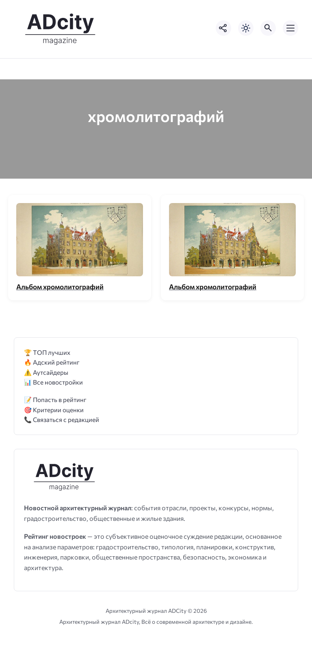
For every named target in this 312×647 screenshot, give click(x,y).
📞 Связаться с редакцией (61, 419)
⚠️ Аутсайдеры (46, 372)
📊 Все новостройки (53, 382)
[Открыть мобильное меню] (290, 28)
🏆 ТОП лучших (47, 352)
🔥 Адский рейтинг (52, 362)
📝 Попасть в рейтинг (55, 399)
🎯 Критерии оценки (54, 409)
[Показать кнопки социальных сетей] (223, 28)
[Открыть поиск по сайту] (268, 28)
